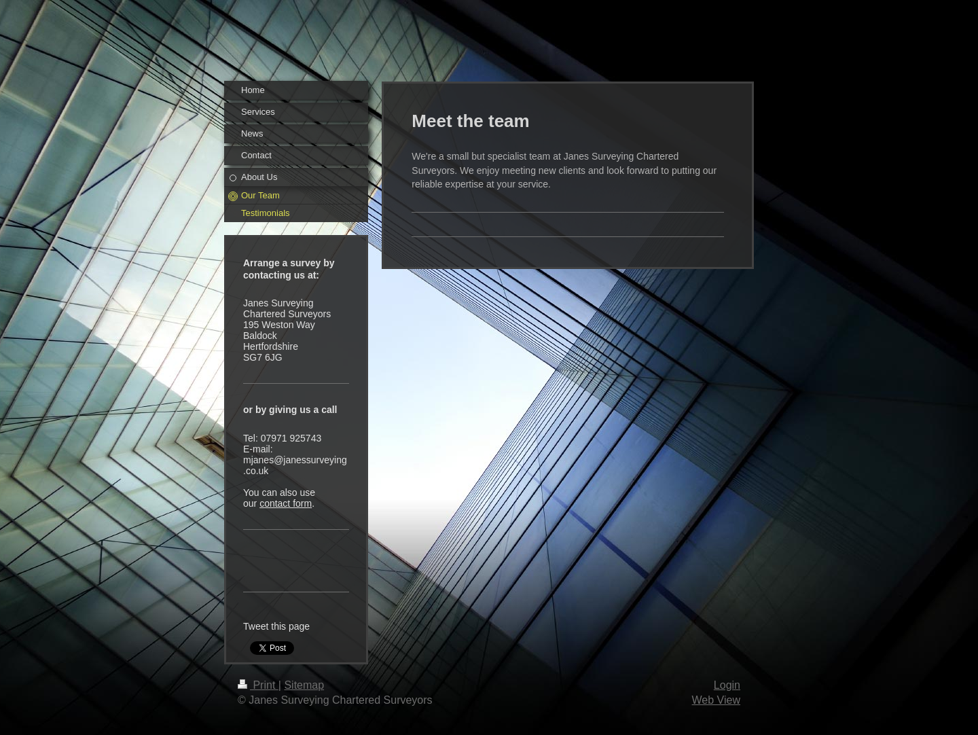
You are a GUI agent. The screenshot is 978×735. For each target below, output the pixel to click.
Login (727, 685)
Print (258, 685)
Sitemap (304, 685)
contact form (285, 503)
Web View (716, 700)
